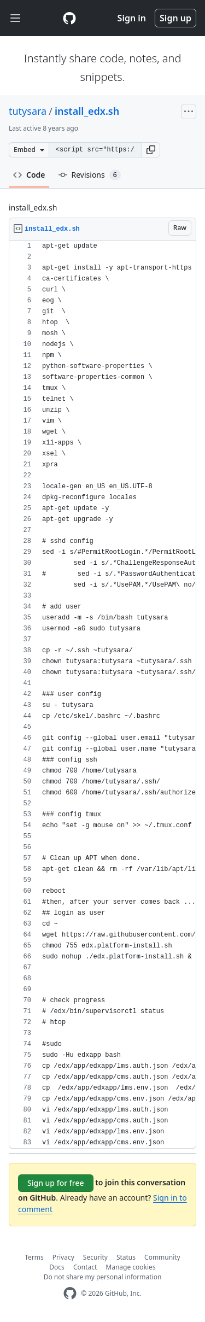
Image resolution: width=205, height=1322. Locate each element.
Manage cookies (130, 1267)
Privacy (63, 1257)
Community (162, 1257)
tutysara (27, 111)
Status (126, 1257)
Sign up (175, 18)
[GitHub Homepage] (70, 1293)
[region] (102, 695)
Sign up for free (55, 1183)
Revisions (89, 174)
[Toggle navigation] (15, 18)
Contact (85, 1267)
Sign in (132, 18)
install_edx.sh (87, 111)
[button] (151, 149)
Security (95, 1257)
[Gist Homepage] (69, 18)
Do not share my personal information (103, 1277)
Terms (34, 1257)
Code (29, 174)
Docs (57, 1267)
